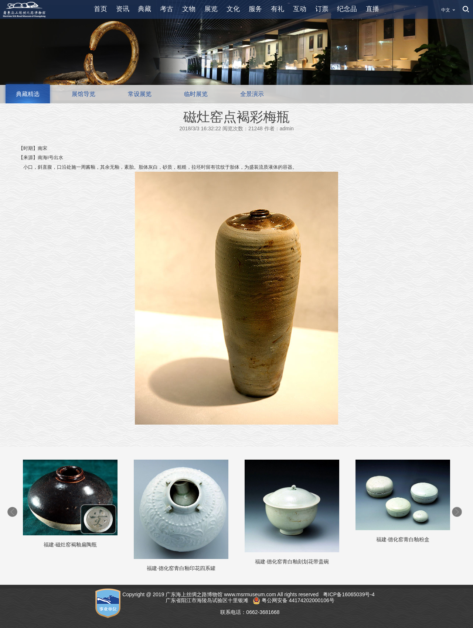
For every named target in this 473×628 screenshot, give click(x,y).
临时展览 (196, 94)
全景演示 (252, 94)
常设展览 (140, 94)
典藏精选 (28, 94)
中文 (445, 10)
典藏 (144, 9)
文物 (188, 9)
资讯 (122, 9)
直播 (372, 9)
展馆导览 (83, 94)
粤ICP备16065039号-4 (349, 594)
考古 (166, 9)
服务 (255, 9)
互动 (299, 9)
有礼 (277, 9)
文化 (233, 9)
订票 (322, 9)
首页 (100, 9)
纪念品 (347, 9)
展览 (211, 9)
